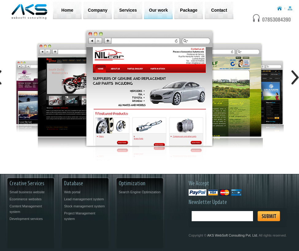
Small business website (27, 192)
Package (188, 10)
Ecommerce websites (26, 199)
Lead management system (84, 199)
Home (67, 10)
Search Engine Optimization (139, 192)
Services (128, 10)
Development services (26, 219)
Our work (158, 10)
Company (98, 10)
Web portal (72, 192)
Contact (219, 10)
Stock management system (84, 206)
